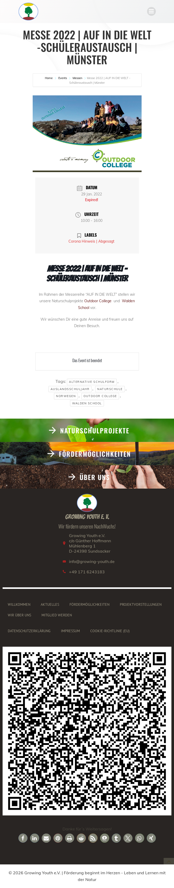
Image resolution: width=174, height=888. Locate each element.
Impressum (70, 631)
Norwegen (66, 396)
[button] (22, 838)
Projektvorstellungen (141, 604)
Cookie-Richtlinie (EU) (110, 631)
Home (49, 78)
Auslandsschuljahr (70, 389)
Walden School (87, 403)
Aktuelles (50, 604)
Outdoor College (98, 301)
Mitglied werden (56, 615)
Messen (77, 78)
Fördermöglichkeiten (89, 604)
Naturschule (110, 389)
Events (62, 78)
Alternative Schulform (92, 382)
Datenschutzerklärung (29, 631)
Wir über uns (19, 615)
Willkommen (19, 604)
